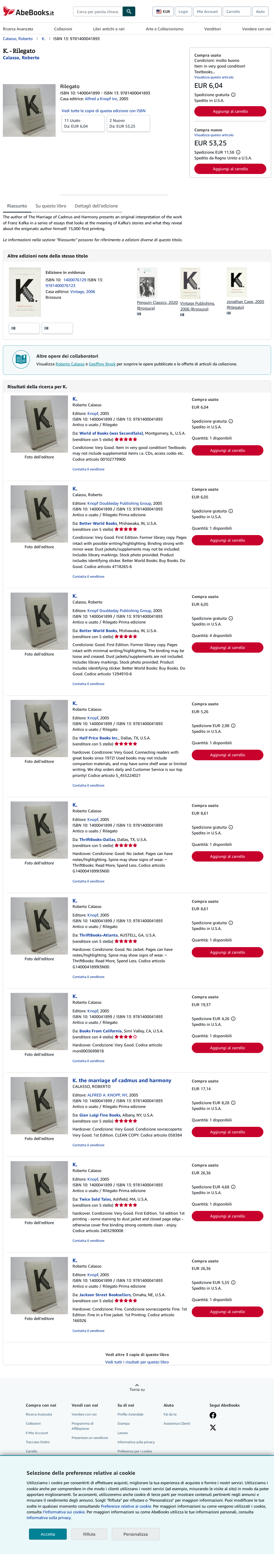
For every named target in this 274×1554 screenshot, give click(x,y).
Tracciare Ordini (38, 1442)
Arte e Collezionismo (164, 28)
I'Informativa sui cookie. (64, 1511)
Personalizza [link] (136, 1534)
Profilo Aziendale (130, 1414)
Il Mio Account (37, 1433)
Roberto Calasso (70, 363)
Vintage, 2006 (82, 291)
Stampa (124, 1423)
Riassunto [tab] (17, 206)
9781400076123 (60, 285)
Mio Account (207, 11)
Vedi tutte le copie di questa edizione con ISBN (104, 110)
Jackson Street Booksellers (105, 1294)
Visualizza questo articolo (214, 77)
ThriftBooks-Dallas (97, 839)
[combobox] (97, 11)
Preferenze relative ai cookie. (126, 1506)
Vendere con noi (256, 28)
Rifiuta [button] (89, 1534)
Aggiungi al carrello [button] (230, 111)
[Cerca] (129, 11)
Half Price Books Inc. (99, 737)
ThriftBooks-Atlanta (98, 935)
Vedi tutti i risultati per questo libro (137, 1361)
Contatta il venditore (88, 469)
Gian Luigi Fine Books (99, 1114)
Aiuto (260, 11)
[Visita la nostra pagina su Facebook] (213, 1415)
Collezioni (63, 28)
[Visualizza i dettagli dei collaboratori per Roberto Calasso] (21, 57)
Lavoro (123, 1433)
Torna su (137, 1389)
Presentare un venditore (90, 1438)
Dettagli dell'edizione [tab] (96, 206)
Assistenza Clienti (177, 1423)
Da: (83, 123)
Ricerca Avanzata (18, 28)
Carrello (31, 1451)
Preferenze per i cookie (135, 1451)
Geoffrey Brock (102, 363)
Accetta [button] (48, 1534)
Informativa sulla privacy (136, 1442)
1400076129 (75, 279)
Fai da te (170, 1414)
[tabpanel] (94, 228)
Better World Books (98, 523)
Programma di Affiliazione (82, 1425)
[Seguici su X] (213, 1428)
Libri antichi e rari (109, 28)
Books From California (100, 1030)
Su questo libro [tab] (51, 206)
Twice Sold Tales (95, 1199)
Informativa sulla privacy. (49, 1517)
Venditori (212, 28)
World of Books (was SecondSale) (111, 433)
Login (183, 11)
